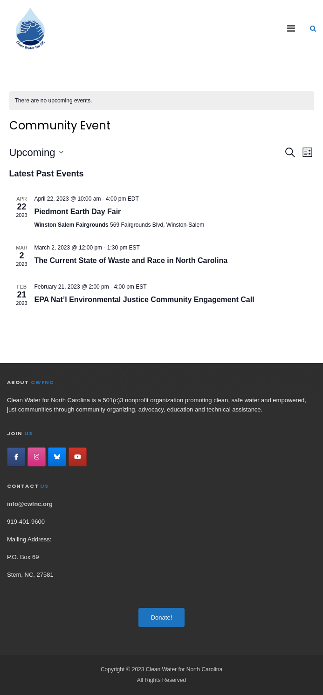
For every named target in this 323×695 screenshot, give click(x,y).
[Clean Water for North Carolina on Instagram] (36, 456)
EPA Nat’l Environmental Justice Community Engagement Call (144, 300)
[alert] (161, 100)
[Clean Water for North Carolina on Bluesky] (57, 456)
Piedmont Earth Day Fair (77, 212)
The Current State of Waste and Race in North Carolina (131, 260)
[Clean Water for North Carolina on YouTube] (78, 456)
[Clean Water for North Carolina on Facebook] (16, 456)
